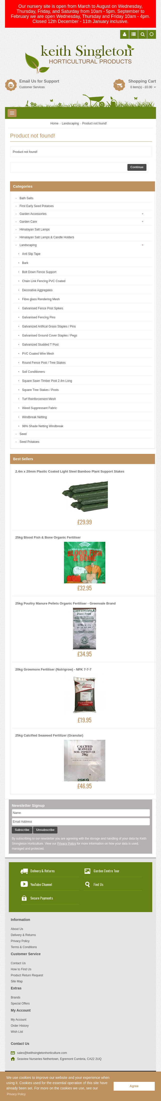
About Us (17, 929)
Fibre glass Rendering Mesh (41, 299)
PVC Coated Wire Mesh (38, 353)
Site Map (17, 981)
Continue (136, 167)
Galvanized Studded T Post (40, 344)
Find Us (98, 884)
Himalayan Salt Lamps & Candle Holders (47, 237)
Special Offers (20, 1003)
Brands (15, 997)
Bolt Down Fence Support (39, 272)
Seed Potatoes (29, 442)
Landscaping (70, 123)
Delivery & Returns (42, 870)
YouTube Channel (41, 884)
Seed (23, 434)
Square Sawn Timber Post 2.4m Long (47, 381)
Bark (25, 263)
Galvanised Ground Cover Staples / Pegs (49, 335)
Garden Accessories (33, 214)
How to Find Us (21, 969)
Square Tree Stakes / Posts (40, 390)
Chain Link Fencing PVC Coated (43, 281)
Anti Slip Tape (31, 254)
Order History (20, 1025)
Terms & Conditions (24, 947)
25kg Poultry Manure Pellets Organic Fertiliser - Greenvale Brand (65, 603)
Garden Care (28, 221)
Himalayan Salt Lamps (35, 229)
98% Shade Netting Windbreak (42, 426)
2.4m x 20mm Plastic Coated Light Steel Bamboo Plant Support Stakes (69, 471)
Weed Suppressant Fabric (39, 408)
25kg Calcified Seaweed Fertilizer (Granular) (49, 735)
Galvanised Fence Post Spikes (42, 308)
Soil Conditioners (33, 372)
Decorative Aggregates (37, 290)
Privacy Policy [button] (16, 1094)
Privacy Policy (66, 843)
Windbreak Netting (34, 417)
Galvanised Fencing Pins (38, 317)
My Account (18, 1019)
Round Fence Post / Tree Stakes (43, 362)
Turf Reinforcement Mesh (39, 399)
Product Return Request (27, 975)
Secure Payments (41, 897)
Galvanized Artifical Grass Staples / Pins (49, 326)
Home (54, 123)
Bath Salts (26, 198)
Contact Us (18, 963)
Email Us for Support (39, 81)
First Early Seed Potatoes (37, 206)
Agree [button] (134, 1086)
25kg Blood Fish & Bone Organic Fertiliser (48, 537)
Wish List (17, 1031)
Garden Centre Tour (106, 870)
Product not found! (94, 123)
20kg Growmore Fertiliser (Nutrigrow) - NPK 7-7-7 (53, 669)
